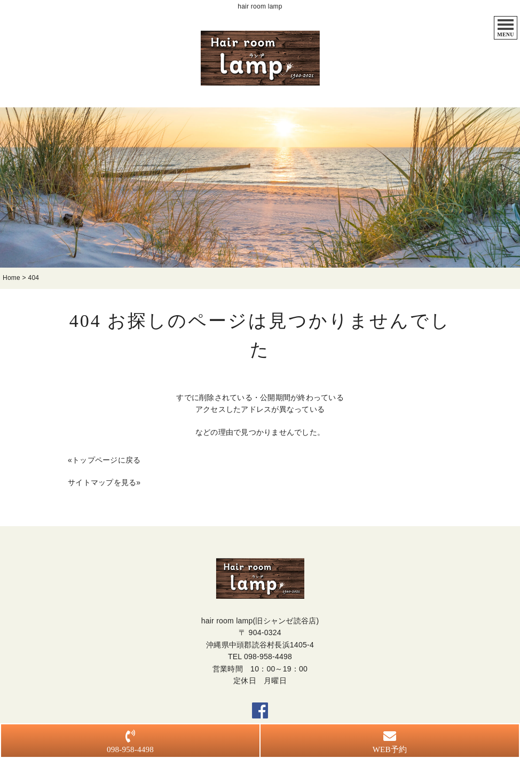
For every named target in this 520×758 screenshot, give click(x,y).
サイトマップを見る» (104, 483)
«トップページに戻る (104, 461)
